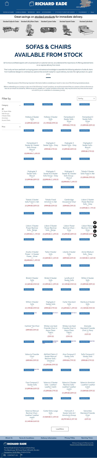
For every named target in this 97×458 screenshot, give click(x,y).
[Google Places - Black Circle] (95, 227)
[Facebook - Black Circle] (95, 222)
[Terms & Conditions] (27, 438)
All (2, 109)
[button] (7, 3)
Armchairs (5, 118)
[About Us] (9, 438)
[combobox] (86, 98)
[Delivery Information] (49, 438)
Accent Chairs (6, 120)
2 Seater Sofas (6, 116)
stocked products (45, 16)
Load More (60, 429)
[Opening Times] (87, 438)
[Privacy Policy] (69, 438)
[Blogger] (95, 235)
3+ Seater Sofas (6, 111)
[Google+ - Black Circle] (95, 231)
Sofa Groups (5, 113)
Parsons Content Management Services (81, 445)
